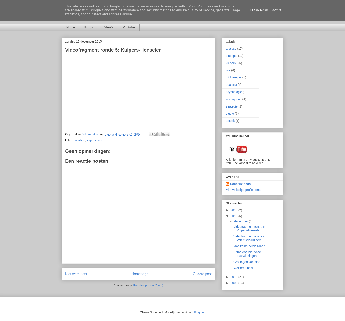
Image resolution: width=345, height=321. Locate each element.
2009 (234, 283)
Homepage (140, 274)
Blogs (88, 27)
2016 (234, 210)
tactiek (230, 121)
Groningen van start (247, 262)
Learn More (259, 10)
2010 (234, 277)
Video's (108, 27)
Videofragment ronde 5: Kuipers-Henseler (249, 228)
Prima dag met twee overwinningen (247, 254)
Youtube (129, 27)
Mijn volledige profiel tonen (244, 190)
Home (70, 27)
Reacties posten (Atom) (148, 285)
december (241, 221)
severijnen (233, 99)
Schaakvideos (240, 184)
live (228, 70)
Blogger (199, 312)
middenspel (234, 77)
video (100, 140)
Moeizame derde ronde (249, 246)
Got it (276, 10)
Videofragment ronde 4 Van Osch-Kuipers (249, 238)
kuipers (91, 140)
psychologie (234, 92)
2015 (234, 216)
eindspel (231, 56)
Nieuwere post (76, 274)
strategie (232, 106)
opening (231, 84)
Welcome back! (243, 268)
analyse (80, 140)
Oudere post (202, 274)
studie (230, 113)
